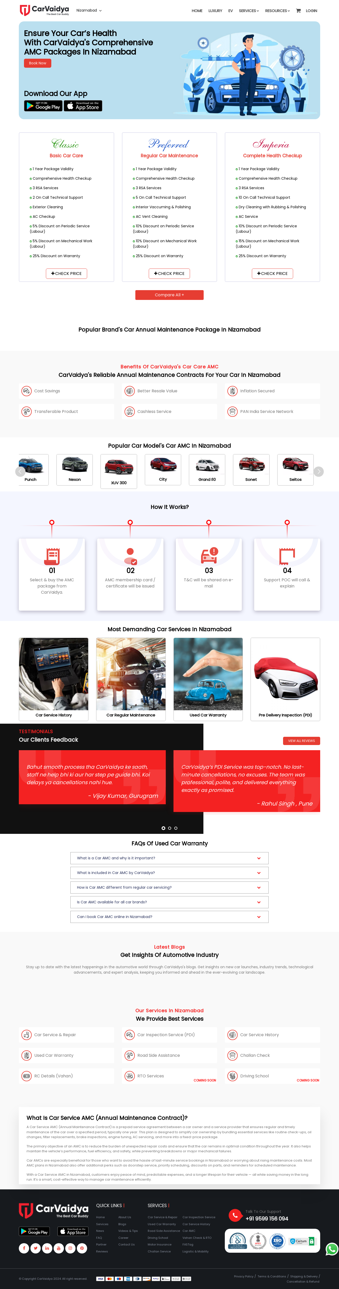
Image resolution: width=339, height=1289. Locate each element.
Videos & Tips (128, 1231)
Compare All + (169, 295)
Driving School (158, 1238)
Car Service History (196, 1224)
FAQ (99, 1238)
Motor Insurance (159, 1244)
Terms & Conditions (272, 1276)
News (100, 1231)
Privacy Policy (243, 1276)
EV (230, 10)
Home (197, 10)
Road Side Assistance (164, 1231)
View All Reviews (301, 741)
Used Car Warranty (162, 1224)
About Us (124, 1217)
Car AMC (189, 1231)
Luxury (215, 10)
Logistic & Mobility (196, 1251)
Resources (277, 10)
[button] (298, 8)
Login (311, 10)
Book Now (37, 63)
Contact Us (126, 1244)
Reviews (102, 1251)
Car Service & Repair (162, 1217)
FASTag (188, 1244)
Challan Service (159, 1251)
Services (249, 10)
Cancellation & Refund (303, 1281)
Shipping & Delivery (304, 1276)
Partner (101, 1244)
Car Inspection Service (199, 1217)
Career (123, 1238)
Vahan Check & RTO (197, 1238)
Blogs (122, 1224)
